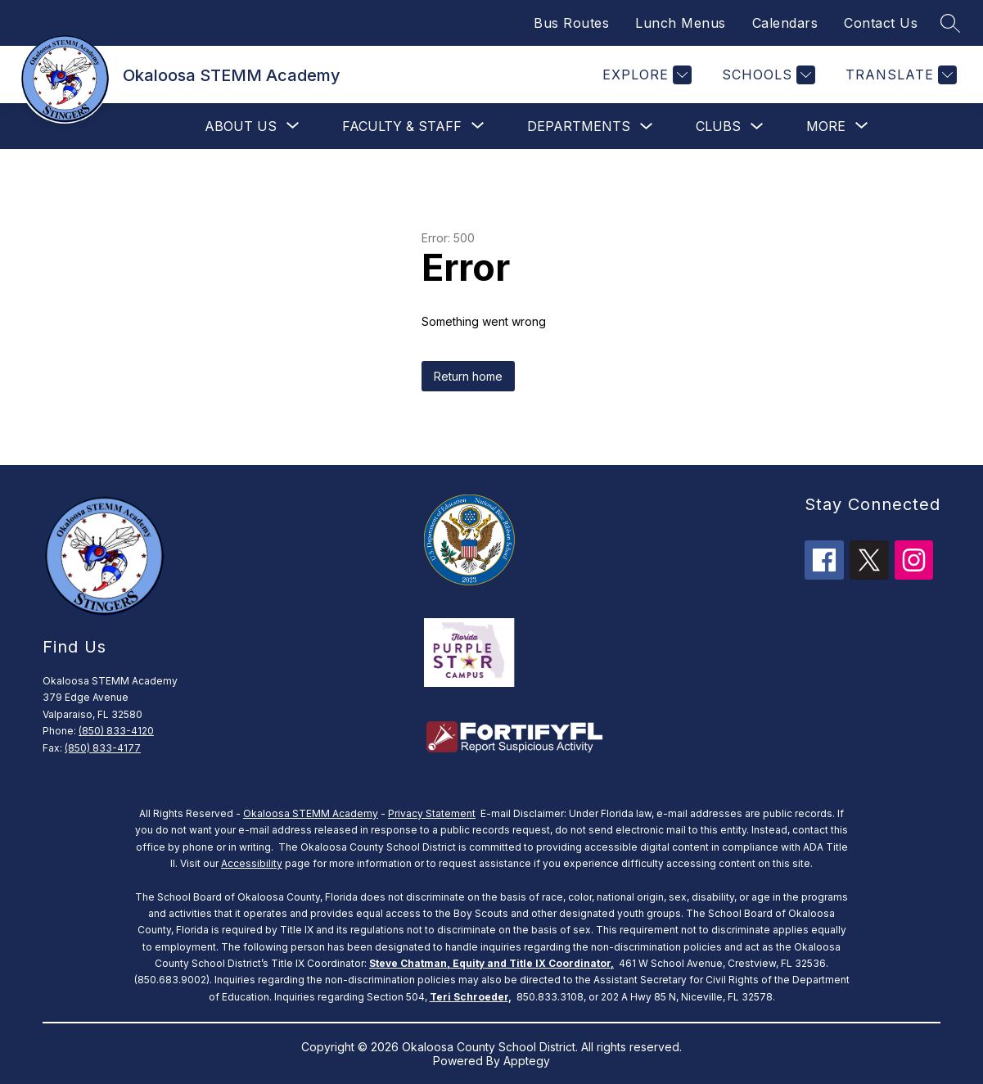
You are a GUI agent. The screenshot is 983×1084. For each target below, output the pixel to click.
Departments (578, 126)
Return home (468, 376)
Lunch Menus (680, 23)
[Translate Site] (899, 75)
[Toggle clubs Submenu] (757, 126)
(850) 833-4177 (103, 748)
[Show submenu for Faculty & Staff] (402, 126)
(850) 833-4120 (116, 731)
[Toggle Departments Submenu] (646, 126)
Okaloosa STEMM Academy (310, 813)
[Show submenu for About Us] (241, 126)
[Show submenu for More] (825, 126)
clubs (718, 126)
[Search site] (950, 23)
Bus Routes (571, 23)
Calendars (785, 23)
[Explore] (645, 75)
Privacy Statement (432, 813)
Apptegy (526, 1061)
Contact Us (881, 23)
